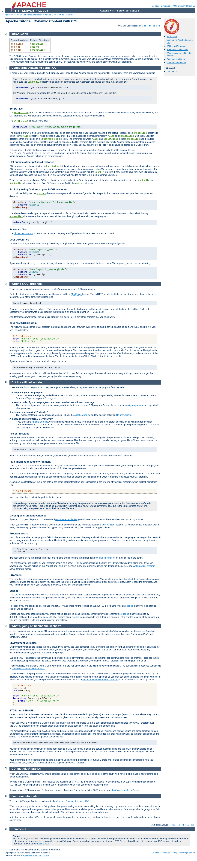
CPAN (75, 781)
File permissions (19, 433)
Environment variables (23, 643)
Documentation (35, 15)
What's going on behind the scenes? (36, 626)
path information (107, 558)
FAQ (174, 6)
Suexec (13, 590)
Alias (26, 136)
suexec (17, 594)
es (145, 26)
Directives (165, 6)
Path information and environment (30, 461)
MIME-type (76, 294)
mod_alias (17, 44)
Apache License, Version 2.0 (36, 855)
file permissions (123, 415)
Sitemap (191, 6)
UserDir (99, 172)
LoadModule (34, 82)
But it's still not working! (177, 49)
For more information (176, 62)
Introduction (172, 36)
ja (154, 26)
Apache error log (82, 415)
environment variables (66, 519)
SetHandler (16, 183)
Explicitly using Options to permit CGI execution (38, 189)
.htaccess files (18, 229)
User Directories (19, 239)
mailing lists (43, 843)
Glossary (181, 6)
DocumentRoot (50, 139)
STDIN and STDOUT (21, 710)
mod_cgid (16, 50)
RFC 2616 (109, 524)
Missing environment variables (27, 515)
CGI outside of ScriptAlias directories (31, 162)
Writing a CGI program (177, 46)
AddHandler (36, 44)
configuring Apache (134, 405)
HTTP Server (20, 15)
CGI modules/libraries (176, 59)
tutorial (23, 233)
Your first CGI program (23, 323)
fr (150, 26)
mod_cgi (15, 47)
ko (159, 26)
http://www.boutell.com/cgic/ (124, 790)
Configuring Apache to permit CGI (34, 67)
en (140, 26)
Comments (172, 71)
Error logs (15, 575)
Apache (8, 15)
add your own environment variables (100, 679)
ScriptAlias (37, 50)
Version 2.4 (50, 15)
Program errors (18, 533)
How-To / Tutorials (65, 15)
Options (34, 47)
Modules (155, 6)
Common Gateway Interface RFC (28, 668)
